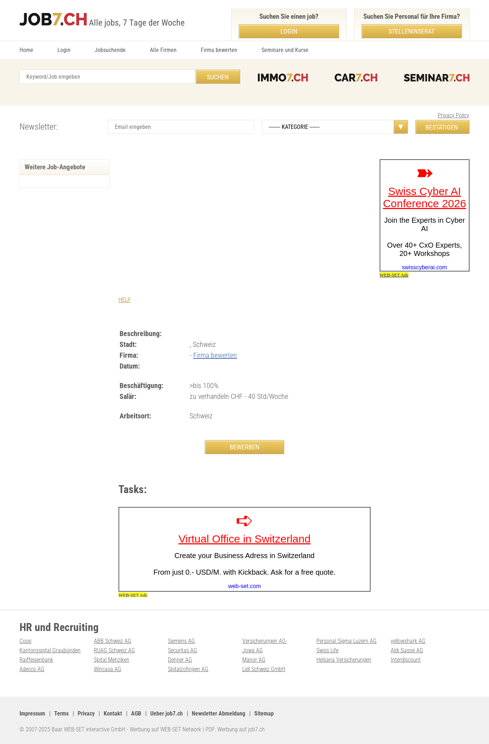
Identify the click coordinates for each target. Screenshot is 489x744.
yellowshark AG (408, 641)
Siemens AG (181, 641)
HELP (124, 299)
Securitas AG (182, 650)
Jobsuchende (110, 50)
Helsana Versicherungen (343, 659)
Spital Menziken (111, 659)
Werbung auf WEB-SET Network (165, 729)
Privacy (86, 713)
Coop (25, 641)
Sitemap (264, 713)
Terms (61, 713)
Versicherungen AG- (264, 641)
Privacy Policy (453, 115)
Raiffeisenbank (36, 659)
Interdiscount (406, 659)
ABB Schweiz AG (112, 641)
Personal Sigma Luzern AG (346, 641)
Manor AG (253, 659)
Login (63, 50)
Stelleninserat (411, 31)
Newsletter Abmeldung (218, 713)
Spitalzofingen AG (188, 669)
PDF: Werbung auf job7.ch (235, 729)
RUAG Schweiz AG (114, 650)
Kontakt (113, 713)
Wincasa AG (107, 669)
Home (26, 50)
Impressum (32, 713)
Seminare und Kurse (284, 50)
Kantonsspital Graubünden (50, 650)
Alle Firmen (163, 50)
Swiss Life (327, 650)
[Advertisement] (244, 213)
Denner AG (180, 659)
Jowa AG (252, 650)
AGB (136, 713)
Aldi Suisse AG (407, 650)
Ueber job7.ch (166, 713)
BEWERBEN (244, 447)
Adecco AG (32, 669)
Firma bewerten (219, 50)
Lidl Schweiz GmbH (263, 669)
